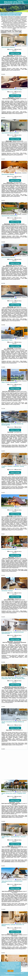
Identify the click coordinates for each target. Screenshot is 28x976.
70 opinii (21, 233)
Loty (3, 14)
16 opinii (21, 147)
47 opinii (22, 537)
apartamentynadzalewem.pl (22, 0)
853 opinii (12, 881)
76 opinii (21, 581)
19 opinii (19, 716)
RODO (13, 968)
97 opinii (21, 407)
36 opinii (20, 58)
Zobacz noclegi (15, 55)
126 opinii (14, 669)
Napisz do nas (19, 973)
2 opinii (21, 320)
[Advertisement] (14, 795)
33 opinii (24, 102)
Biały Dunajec (23, 35)
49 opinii (19, 363)
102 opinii (20, 276)
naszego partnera (16, 72)
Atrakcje (17, 14)
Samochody (10, 14)
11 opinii (20, 190)
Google (7, 963)
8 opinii (19, 624)
